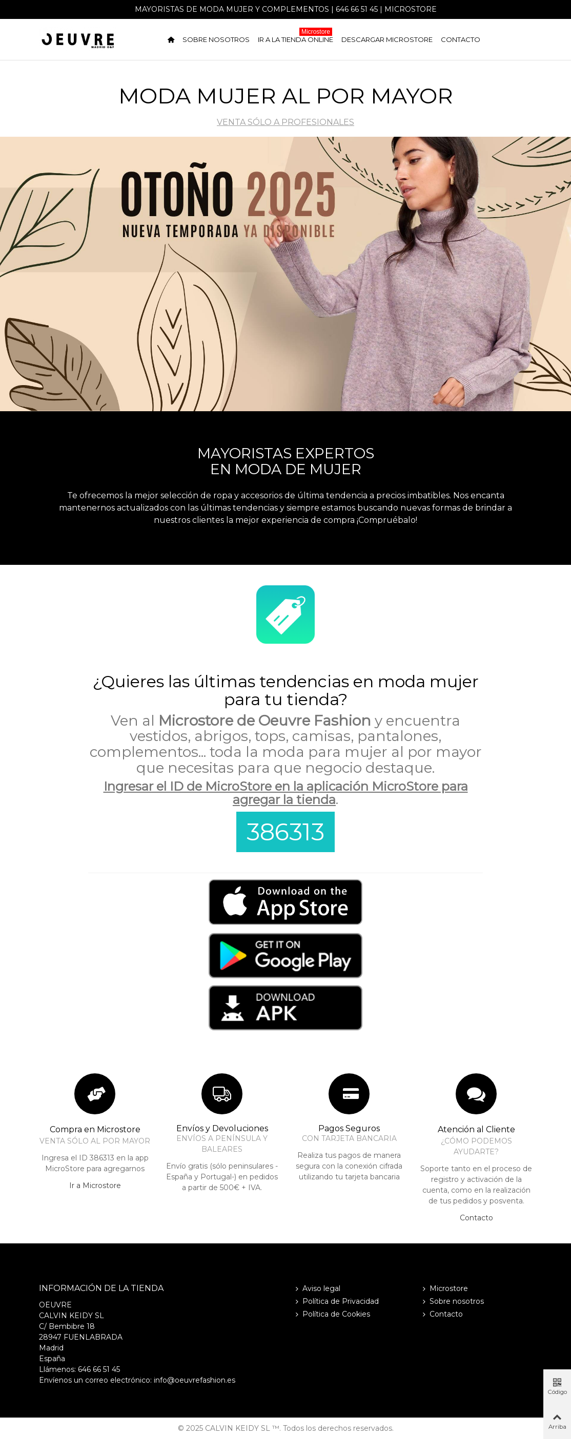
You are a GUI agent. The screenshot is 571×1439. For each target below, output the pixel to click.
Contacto (460, 39)
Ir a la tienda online (295, 38)
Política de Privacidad (336, 1301)
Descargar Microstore (387, 39)
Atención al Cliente (476, 1129)
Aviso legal (316, 1288)
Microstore (410, 9)
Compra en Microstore (95, 1129)
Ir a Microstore (95, 1185)
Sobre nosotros (216, 39)
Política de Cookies (331, 1314)
